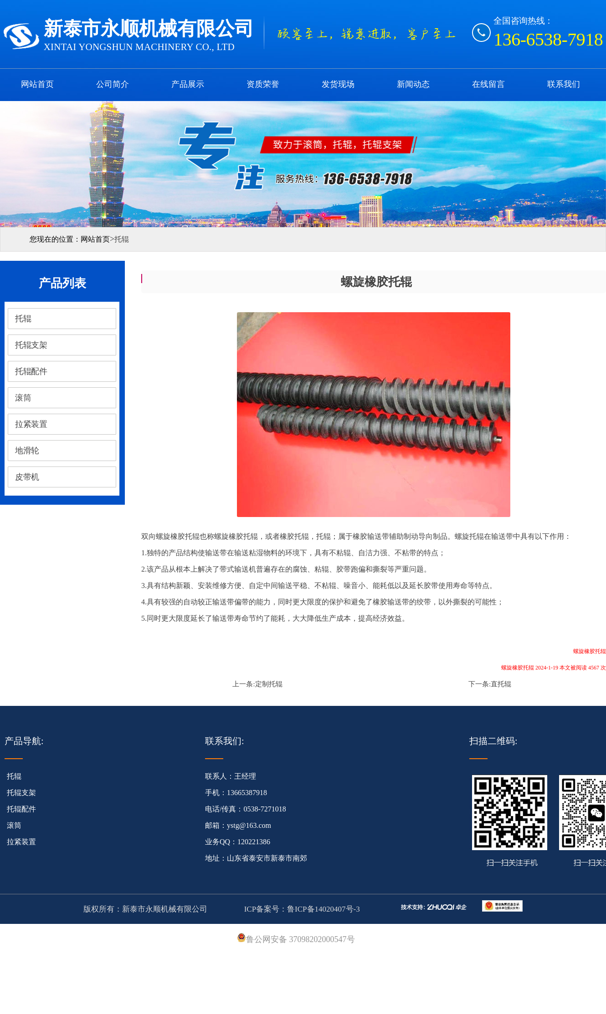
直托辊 (501, 684)
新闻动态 (413, 84)
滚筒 (14, 825)
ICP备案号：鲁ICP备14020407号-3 (300, 909)
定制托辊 (268, 684)
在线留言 (488, 84)
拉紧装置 (21, 842)
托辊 (14, 776)
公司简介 (112, 84)
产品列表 (62, 283)
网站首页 (37, 84)
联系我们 (563, 84)
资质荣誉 (263, 84)
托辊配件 (21, 809)
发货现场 (338, 84)
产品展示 (187, 84)
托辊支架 (21, 792)
